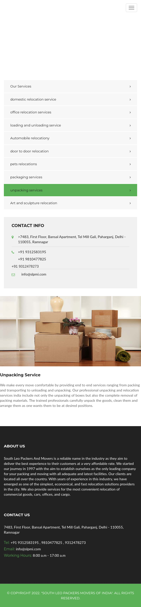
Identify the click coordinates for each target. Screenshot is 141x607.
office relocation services (30, 112)
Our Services (20, 86)
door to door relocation (29, 151)
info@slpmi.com (33, 274)
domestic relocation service (33, 99)
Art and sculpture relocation (33, 203)
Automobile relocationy (29, 138)
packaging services (26, 177)
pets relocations (23, 164)
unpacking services (26, 190)
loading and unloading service (35, 125)
